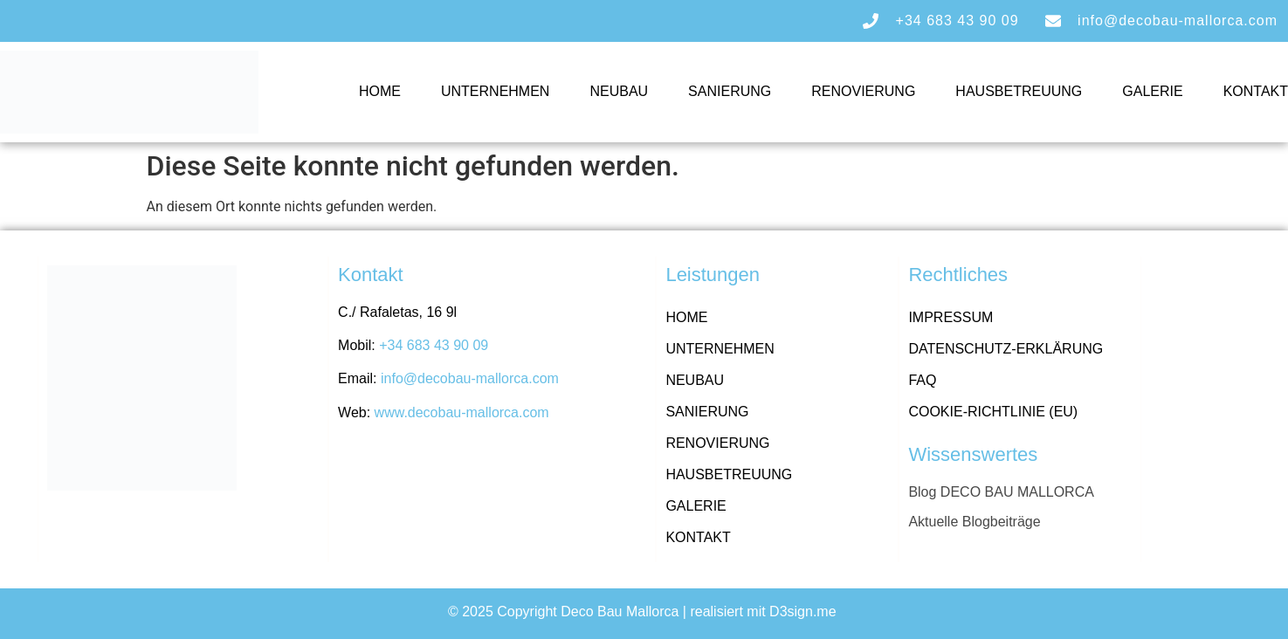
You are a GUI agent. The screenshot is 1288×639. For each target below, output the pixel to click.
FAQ (922, 380)
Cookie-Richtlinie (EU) (993, 411)
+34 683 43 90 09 (433, 345)
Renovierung (863, 91)
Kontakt (1255, 91)
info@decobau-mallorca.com (470, 378)
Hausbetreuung (1018, 91)
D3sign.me (804, 611)
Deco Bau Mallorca (619, 611)
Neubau (618, 91)
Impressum (950, 317)
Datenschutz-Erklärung (1005, 348)
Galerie (1152, 91)
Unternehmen (495, 91)
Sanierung (729, 91)
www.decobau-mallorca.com (462, 412)
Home (380, 91)
